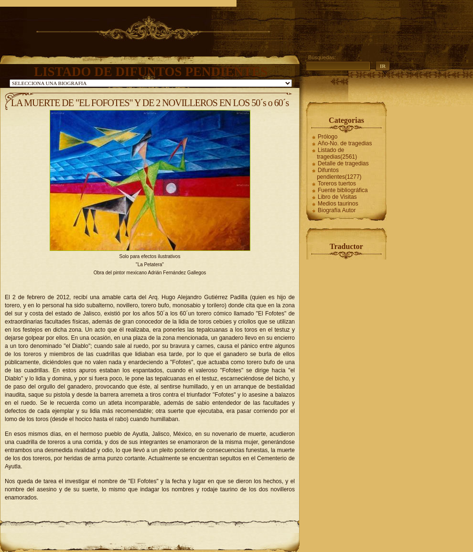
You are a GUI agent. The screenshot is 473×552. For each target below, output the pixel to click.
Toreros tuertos (337, 183)
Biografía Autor (336, 210)
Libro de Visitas (337, 197)
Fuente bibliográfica (343, 190)
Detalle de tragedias (343, 163)
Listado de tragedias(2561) (337, 153)
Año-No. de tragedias (345, 143)
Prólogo (327, 136)
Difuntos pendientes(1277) (339, 173)
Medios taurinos (338, 203)
